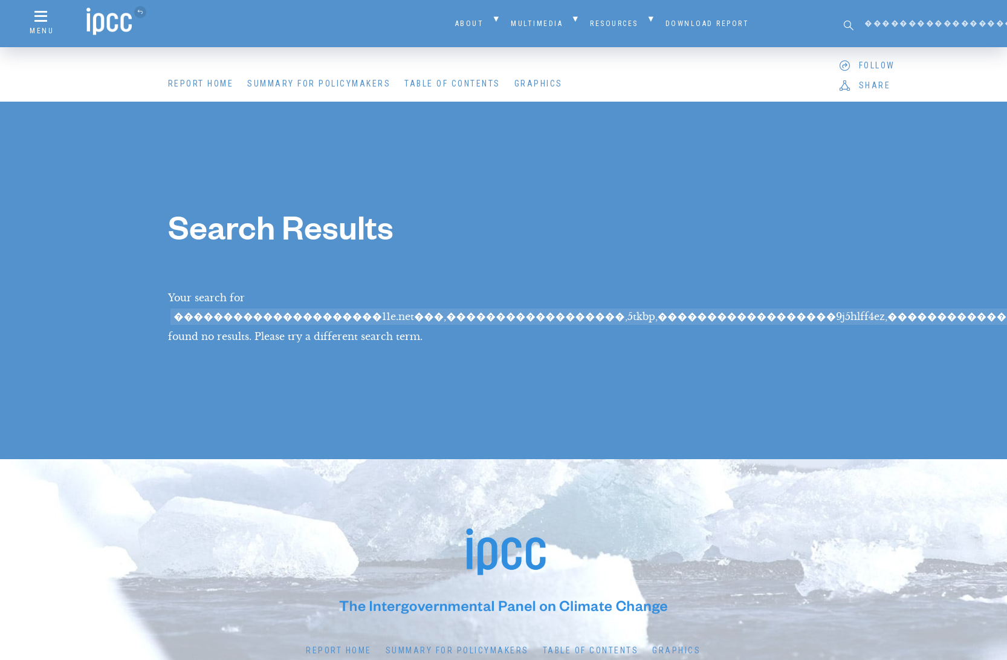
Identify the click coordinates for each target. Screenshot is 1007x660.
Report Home (201, 83)
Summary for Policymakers (318, 83)
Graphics (538, 83)
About (469, 23)
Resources (614, 23)
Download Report (707, 23)
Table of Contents (452, 83)
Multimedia (537, 23)
